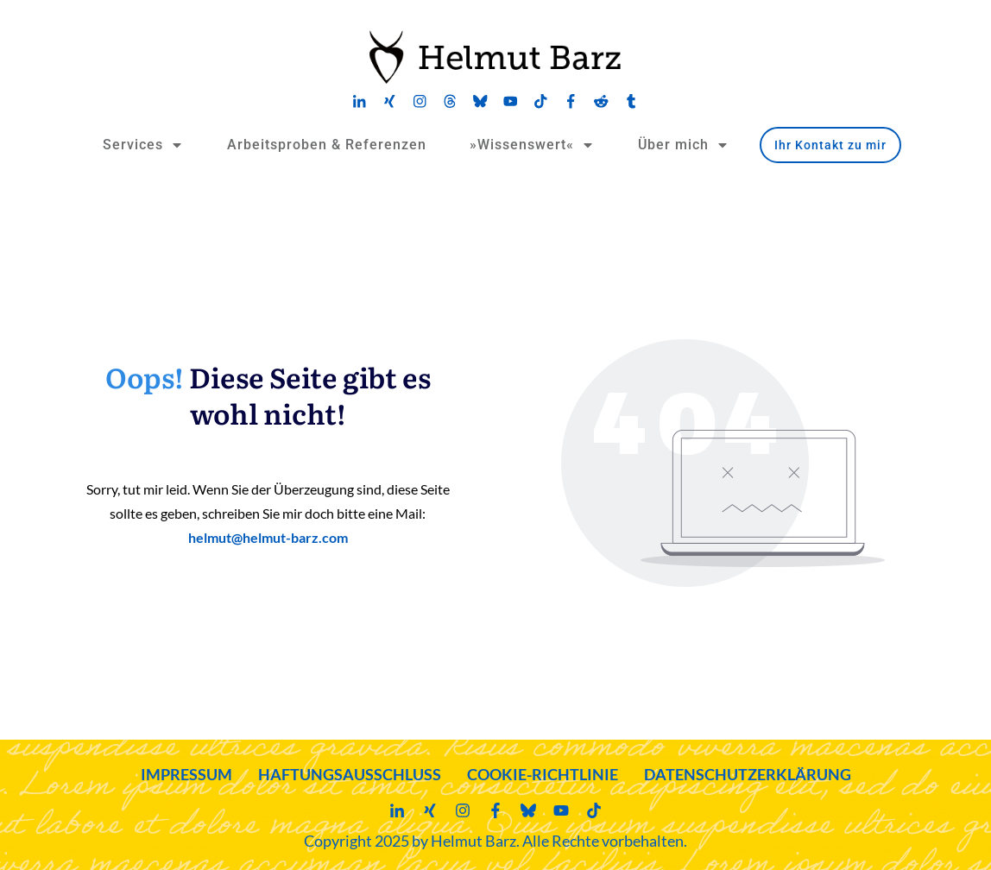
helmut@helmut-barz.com (268, 537)
